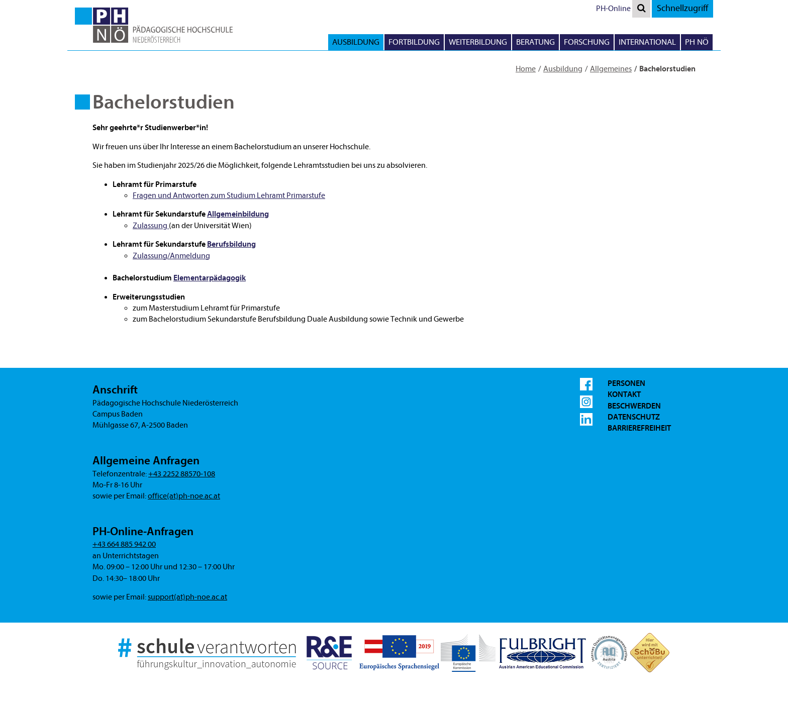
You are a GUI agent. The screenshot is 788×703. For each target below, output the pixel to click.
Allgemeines (611, 68)
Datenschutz (634, 417)
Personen (626, 383)
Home (526, 68)
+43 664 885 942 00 (124, 544)
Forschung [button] (587, 42)
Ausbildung (562, 68)
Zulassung (151, 225)
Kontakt (624, 394)
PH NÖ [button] (697, 42)
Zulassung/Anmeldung (171, 255)
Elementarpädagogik (209, 277)
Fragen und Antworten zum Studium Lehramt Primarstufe (229, 195)
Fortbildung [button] (414, 42)
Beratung (535, 42)
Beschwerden (634, 406)
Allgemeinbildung (238, 214)
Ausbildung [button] (355, 42)
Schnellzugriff (682, 8)
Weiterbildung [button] (478, 42)
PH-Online (613, 8)
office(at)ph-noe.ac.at (184, 495)
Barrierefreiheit (639, 428)
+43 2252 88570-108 (181, 473)
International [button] (647, 42)
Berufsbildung (231, 244)
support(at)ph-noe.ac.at (187, 596)
